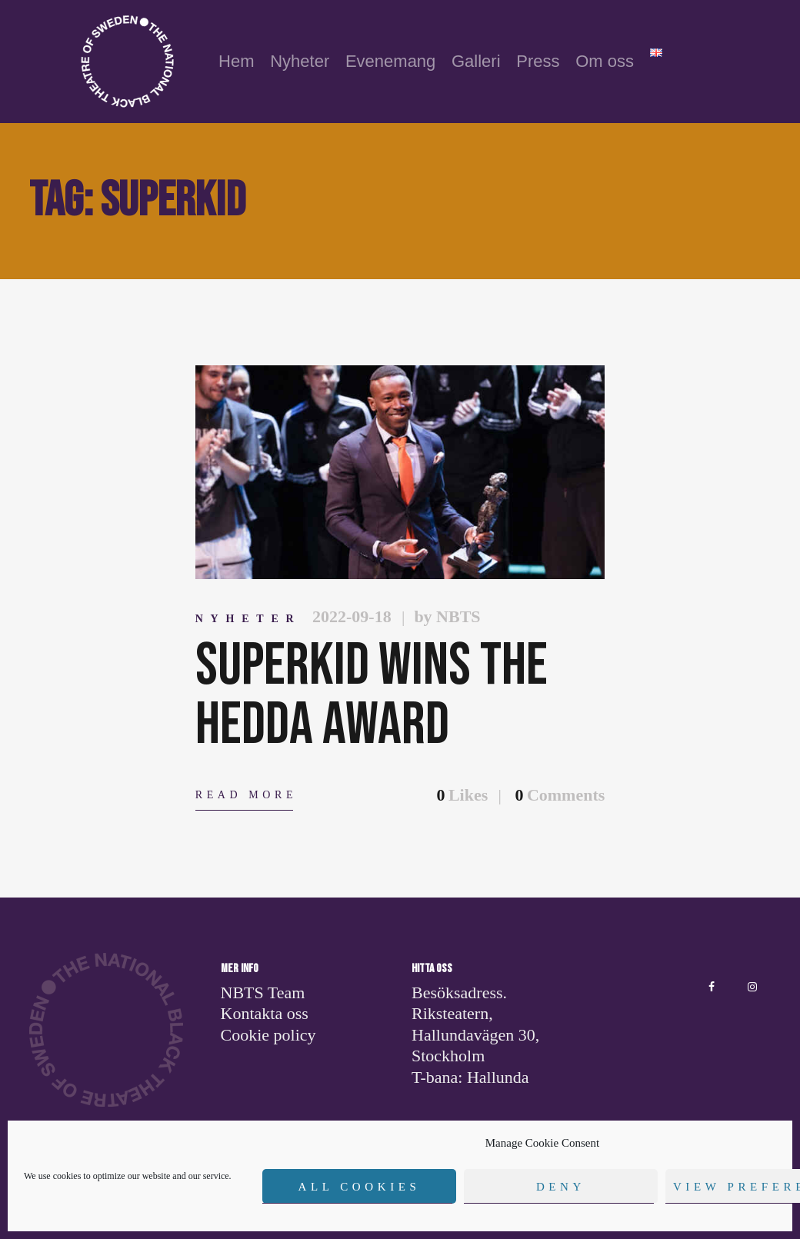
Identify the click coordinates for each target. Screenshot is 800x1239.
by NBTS (447, 616)
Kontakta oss (264, 1013)
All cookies (359, 1187)
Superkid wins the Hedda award (371, 696)
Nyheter (248, 618)
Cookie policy (268, 1034)
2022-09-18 (352, 616)
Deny (560, 1187)
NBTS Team (263, 992)
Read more (246, 795)
